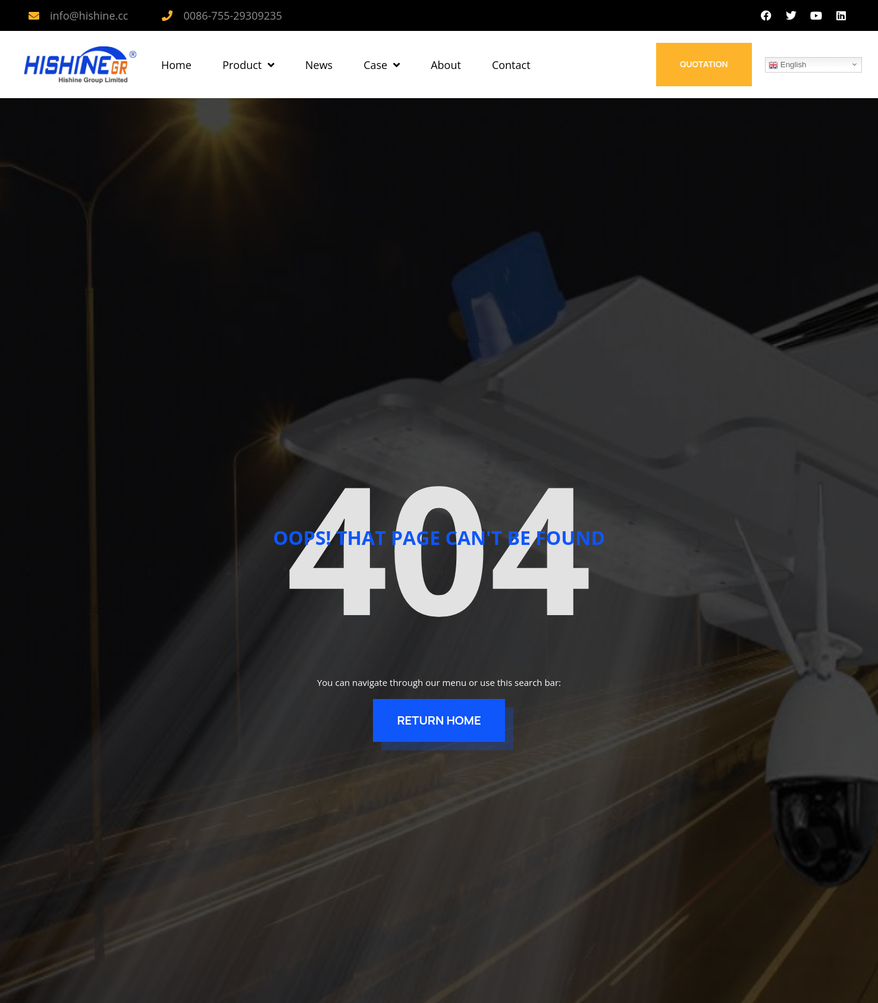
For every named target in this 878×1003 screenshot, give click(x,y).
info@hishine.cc (89, 15)
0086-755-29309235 (232, 15)
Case (381, 65)
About (446, 65)
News (319, 65)
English (787, 65)
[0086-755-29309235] (167, 15)
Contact (511, 65)
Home (176, 65)
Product (248, 65)
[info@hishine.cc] (34, 15)
